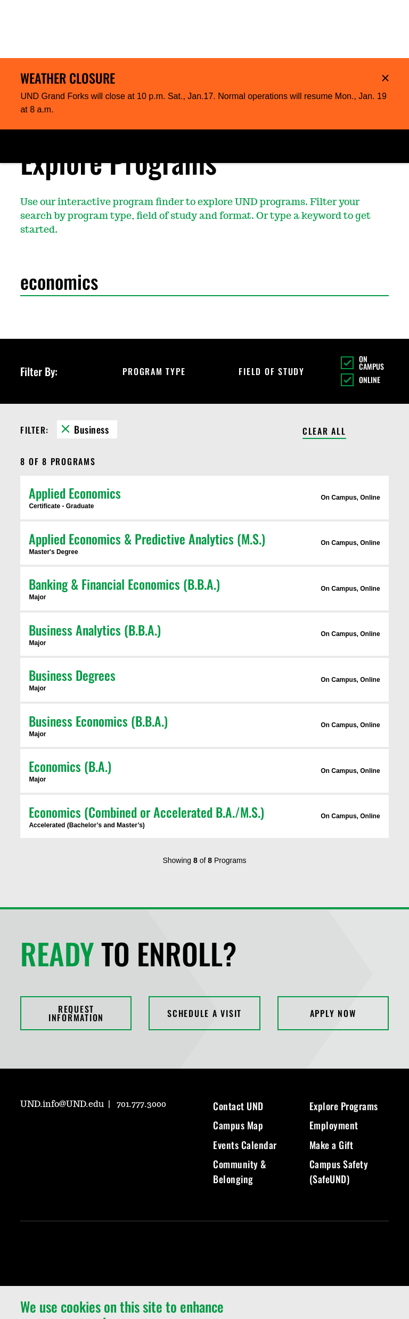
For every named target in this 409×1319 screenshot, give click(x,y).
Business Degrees (72, 616)
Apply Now (333, 955)
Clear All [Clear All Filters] (324, 373)
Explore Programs (343, 1048)
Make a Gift (331, 1087)
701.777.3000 (141, 1046)
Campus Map (238, 1067)
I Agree (347, 1273)
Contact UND (238, 1048)
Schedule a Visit (204, 955)
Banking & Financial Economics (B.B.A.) (124, 525)
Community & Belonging (240, 1113)
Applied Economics (75, 434)
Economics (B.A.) (70, 708)
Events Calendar (245, 1087)
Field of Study (281, 313)
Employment (333, 1067)
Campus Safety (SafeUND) (339, 1113)
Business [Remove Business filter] (91, 371)
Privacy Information (169, 1299)
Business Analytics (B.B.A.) (95, 571)
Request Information (76, 955)
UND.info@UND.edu (62, 1046)
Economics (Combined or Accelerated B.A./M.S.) (146, 753)
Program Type (163, 313)
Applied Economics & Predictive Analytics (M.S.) (147, 480)
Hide (385, 20)
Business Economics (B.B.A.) (98, 662)
